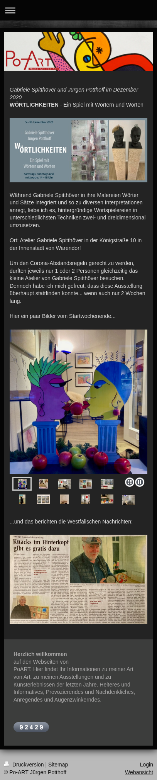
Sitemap (58, 764)
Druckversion (24, 764)
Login (146, 764)
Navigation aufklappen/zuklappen (78, 10)
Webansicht (139, 772)
